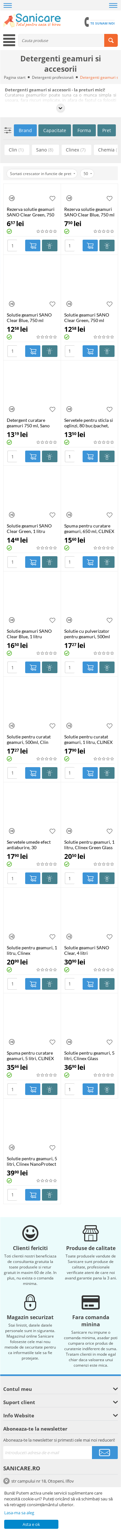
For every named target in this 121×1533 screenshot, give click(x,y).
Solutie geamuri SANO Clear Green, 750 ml (86, 317)
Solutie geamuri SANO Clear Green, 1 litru (29, 528)
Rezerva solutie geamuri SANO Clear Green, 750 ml (31, 211)
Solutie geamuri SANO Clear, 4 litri (86, 950)
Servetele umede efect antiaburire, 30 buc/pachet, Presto (29, 844)
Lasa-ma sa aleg (19, 1513)
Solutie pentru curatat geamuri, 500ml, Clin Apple (29, 739)
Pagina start (14, 77)
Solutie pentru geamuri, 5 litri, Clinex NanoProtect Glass (32, 1161)
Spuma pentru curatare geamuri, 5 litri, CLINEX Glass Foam (30, 1055)
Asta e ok (31, 1524)
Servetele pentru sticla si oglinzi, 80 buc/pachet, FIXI (88, 422)
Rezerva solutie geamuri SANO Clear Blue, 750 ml (89, 211)
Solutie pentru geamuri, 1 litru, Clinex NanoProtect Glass (32, 950)
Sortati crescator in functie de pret (42, 173)
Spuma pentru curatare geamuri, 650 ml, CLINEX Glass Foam (89, 528)
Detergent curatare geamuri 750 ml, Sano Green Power (28, 422)
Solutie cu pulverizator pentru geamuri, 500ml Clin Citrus (87, 633)
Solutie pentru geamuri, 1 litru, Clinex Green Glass (89, 844)
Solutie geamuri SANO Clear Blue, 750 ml (29, 317)
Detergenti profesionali (53, 77)
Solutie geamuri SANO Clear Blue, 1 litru (29, 633)
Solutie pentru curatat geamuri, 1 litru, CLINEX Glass (88, 739)
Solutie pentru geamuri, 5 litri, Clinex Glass (89, 1055)
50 (88, 173)
